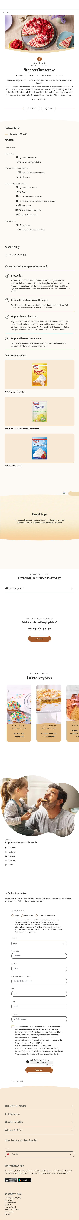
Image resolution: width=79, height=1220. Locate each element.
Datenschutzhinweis (23, 1049)
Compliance (9, 1200)
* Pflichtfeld (18, 1081)
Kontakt (7, 1205)
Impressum (9, 1212)
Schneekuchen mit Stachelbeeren (48, 713)
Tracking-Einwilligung (13, 1198)
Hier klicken (41, 1062)
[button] (39, 61)
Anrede (14, 938)
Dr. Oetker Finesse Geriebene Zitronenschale (38, 201)
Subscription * (18, 911)
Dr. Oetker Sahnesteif (30, 215)
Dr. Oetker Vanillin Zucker (31, 197)
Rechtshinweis (10, 1202)
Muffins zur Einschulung (19, 713)
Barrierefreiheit (10, 1207)
